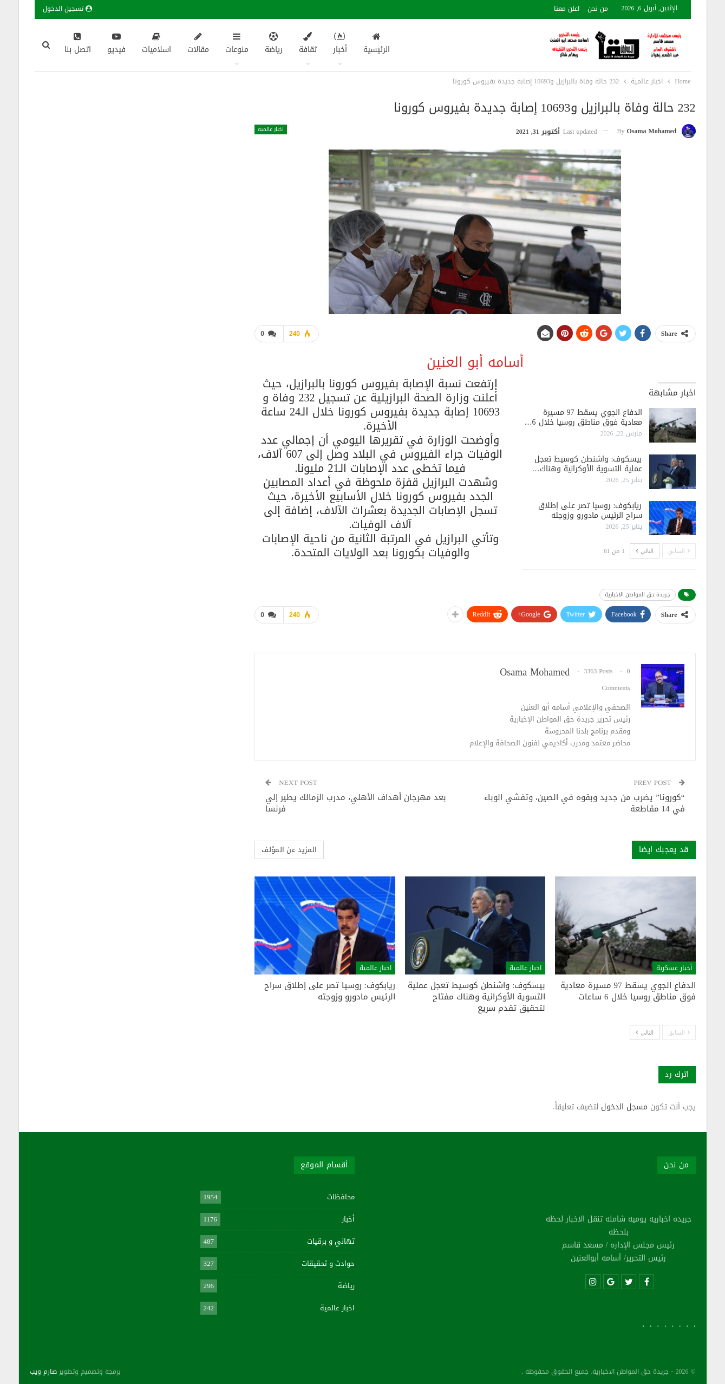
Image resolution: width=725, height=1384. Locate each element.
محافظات (341, 1192)
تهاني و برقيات (331, 1237)
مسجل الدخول (624, 1102)
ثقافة (308, 44)
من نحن (597, 9)
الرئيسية (376, 44)
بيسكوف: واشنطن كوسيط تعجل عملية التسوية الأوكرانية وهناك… (587, 462)
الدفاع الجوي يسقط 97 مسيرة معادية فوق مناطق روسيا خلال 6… (583, 415)
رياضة (274, 44)
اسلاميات (156, 44)
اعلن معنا (566, 9)
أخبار (340, 44)
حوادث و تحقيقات (328, 1259)
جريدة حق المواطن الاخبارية (637, 592)
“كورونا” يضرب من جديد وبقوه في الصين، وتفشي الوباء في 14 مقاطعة (584, 798)
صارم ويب (43, 1367)
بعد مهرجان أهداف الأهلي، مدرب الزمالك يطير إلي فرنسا (355, 798)
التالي (645, 548)
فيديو (116, 44)
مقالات (198, 44)
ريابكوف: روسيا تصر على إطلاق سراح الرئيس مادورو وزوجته (590, 508)
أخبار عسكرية (674, 964)
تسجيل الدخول (67, 9)
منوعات (237, 44)
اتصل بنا (77, 44)
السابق (679, 548)
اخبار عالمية (271, 129)
